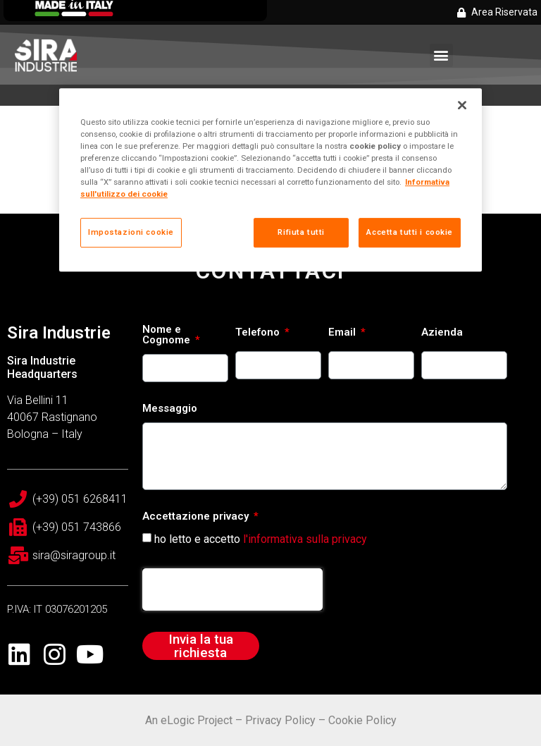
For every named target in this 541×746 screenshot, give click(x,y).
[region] (270, 179)
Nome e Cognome (167, 335)
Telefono (258, 332)
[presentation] (232, 589)
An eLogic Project (188, 720)
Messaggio (169, 409)
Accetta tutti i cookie (409, 232)
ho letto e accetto (260, 539)
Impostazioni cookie (131, 232)
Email (343, 332)
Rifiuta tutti (301, 232)
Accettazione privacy (196, 516)
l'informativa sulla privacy (305, 539)
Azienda (442, 332)
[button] (441, 55)
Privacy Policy (280, 720)
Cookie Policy (362, 720)
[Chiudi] (462, 105)
